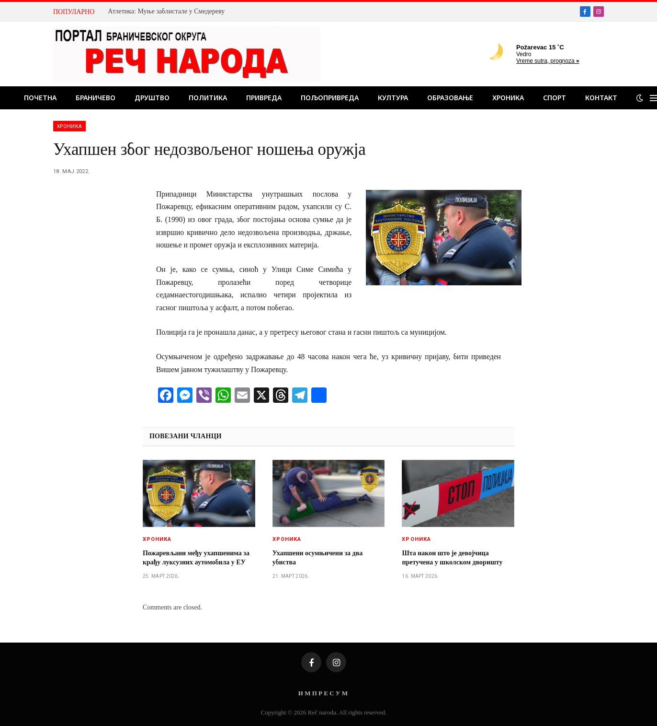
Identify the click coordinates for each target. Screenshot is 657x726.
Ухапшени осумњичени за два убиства (317, 558)
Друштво (152, 97)
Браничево (95, 97)
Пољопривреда (330, 97)
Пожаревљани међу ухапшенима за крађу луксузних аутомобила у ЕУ (196, 558)
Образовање (450, 97)
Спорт (554, 97)
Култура (393, 97)
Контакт (601, 97)
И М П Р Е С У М (323, 693)
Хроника (508, 97)
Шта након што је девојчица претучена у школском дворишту (452, 558)
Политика (208, 97)
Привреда (264, 97)
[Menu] (653, 98)
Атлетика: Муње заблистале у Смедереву (166, 11)
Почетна (40, 97)
